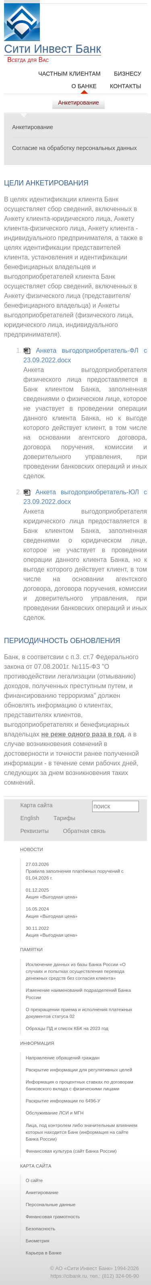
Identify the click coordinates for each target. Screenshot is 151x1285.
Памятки (31, 949)
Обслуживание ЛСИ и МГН (55, 1112)
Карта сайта (36, 805)
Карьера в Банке (44, 1252)
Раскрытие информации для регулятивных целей (79, 1069)
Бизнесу (127, 73)
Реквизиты (34, 831)
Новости (31, 849)
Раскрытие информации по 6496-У (63, 1100)
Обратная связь (84, 831)
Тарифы (64, 818)
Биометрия (38, 1240)
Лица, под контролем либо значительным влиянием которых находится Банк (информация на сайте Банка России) (81, 1132)
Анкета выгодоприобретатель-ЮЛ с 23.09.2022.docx (85, 497)
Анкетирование (32, 127)
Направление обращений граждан (62, 1057)
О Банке (83, 86)
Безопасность (40, 1228)
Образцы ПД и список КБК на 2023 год (67, 1028)
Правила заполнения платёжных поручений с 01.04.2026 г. (75, 871)
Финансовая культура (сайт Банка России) (71, 1151)
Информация (37, 1043)
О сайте (34, 1180)
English (29, 818)
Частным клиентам (69, 73)
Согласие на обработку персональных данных (74, 148)
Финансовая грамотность (53, 1216)
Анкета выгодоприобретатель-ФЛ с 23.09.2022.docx (85, 355)
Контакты (125, 86)
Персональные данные (51, 1204)
